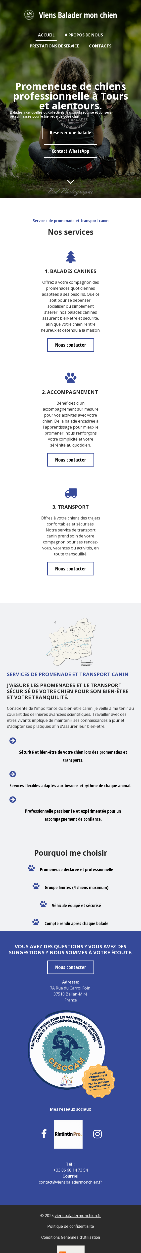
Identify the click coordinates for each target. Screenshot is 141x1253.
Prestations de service (54, 46)
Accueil (46, 35)
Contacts (100, 46)
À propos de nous (84, 35)
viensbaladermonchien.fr (78, 1215)
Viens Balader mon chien (78, 14)
